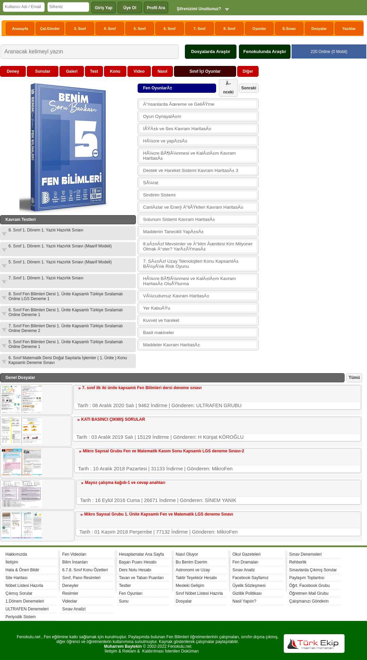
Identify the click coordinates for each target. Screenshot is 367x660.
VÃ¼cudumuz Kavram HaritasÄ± (176, 295)
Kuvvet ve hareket (161, 320)
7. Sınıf (200, 29)
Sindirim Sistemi (159, 194)
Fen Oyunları (130, 593)
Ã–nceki (228, 87)
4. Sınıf (110, 29)
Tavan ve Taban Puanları (141, 577)
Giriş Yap (103, 7)
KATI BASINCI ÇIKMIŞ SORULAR (113, 419)
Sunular (42, 71)
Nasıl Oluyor (187, 554)
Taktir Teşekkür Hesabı (196, 577)
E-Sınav (289, 29)
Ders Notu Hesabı (135, 570)
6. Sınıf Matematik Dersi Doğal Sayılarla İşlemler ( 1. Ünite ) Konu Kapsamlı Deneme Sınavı (67, 360)
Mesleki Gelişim (190, 585)
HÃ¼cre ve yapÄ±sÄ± (165, 140)
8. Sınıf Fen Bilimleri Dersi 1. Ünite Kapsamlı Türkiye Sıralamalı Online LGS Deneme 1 (65, 296)
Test (94, 71)
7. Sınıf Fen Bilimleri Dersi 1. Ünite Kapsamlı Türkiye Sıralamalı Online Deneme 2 (65, 328)
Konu (115, 71)
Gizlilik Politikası (247, 593)
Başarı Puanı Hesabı (138, 562)
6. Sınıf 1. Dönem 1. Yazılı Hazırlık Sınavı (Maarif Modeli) (60, 246)
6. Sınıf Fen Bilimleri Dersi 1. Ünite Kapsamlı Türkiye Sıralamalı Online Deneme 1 (65, 312)
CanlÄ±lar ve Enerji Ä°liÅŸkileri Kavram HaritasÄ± (193, 207)
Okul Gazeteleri (246, 554)
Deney (13, 71)
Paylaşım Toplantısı (307, 577)
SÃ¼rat (150, 182)
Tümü (354, 377)
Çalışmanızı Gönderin (309, 601)
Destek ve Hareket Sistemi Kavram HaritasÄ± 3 (190, 170)
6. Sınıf (170, 29)
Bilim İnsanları (75, 562)
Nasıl (163, 71)
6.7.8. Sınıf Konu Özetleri (85, 570)
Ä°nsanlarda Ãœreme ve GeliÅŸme (178, 104)
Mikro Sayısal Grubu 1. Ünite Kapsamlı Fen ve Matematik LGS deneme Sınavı (158, 514)
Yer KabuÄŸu (156, 308)
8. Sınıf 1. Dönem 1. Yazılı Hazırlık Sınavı (45, 230)
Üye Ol (129, 7)
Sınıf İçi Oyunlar (205, 71)
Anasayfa (20, 29)
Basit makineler (158, 332)
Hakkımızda (16, 554)
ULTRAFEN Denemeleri (27, 609)
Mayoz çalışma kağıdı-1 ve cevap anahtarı (125, 482)
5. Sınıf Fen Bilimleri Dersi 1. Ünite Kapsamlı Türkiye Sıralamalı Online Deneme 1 (65, 344)
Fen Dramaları (245, 562)
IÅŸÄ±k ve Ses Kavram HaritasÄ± (177, 128)
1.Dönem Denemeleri (24, 601)
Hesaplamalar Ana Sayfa (141, 554)
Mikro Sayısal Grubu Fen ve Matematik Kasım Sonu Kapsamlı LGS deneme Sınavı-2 (163, 451)
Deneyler (70, 585)
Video (139, 71)
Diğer (248, 71)
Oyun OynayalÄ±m (162, 116)
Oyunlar (259, 29)
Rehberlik (298, 562)
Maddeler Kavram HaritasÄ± (171, 344)
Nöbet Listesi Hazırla (24, 585)
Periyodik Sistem (20, 616)
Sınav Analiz (243, 570)
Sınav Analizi (74, 609)
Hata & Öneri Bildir (22, 570)
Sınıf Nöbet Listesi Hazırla (199, 593)
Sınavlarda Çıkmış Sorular (313, 570)
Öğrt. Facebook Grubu (309, 585)
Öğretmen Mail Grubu (308, 593)
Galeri (71, 71)
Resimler (70, 593)
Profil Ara (156, 7)
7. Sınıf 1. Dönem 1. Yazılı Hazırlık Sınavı (45, 278)
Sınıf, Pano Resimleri (81, 577)
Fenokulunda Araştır (264, 51)
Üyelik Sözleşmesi (248, 585)
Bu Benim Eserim (191, 562)
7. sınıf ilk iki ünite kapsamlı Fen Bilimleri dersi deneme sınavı (142, 387)
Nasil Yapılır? (244, 601)
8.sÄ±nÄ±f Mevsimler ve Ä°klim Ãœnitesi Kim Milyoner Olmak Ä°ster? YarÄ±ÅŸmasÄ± (197, 246)
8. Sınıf (229, 29)
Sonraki (248, 88)
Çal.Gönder (49, 29)
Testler (125, 585)
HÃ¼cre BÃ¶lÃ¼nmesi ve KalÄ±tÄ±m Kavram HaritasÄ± (189, 156)
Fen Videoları (74, 554)
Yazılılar (349, 29)
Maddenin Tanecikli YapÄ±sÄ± (173, 231)
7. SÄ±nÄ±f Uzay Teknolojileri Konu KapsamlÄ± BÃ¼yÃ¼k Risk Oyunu (191, 264)
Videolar (69, 601)
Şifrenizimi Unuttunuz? (199, 8)
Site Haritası (16, 577)
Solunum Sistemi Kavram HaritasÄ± (179, 219)
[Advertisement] (311, 108)
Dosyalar (319, 29)
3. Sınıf (80, 29)
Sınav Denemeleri (305, 554)
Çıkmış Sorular (18, 593)
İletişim (11, 562)
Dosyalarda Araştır (210, 51)
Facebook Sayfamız (250, 577)
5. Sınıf (140, 29)
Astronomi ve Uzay (193, 570)
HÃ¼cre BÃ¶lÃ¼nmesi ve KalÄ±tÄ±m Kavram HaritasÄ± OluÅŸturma (189, 281)
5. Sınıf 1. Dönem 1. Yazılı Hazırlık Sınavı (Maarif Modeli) (60, 262)
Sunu (123, 601)
